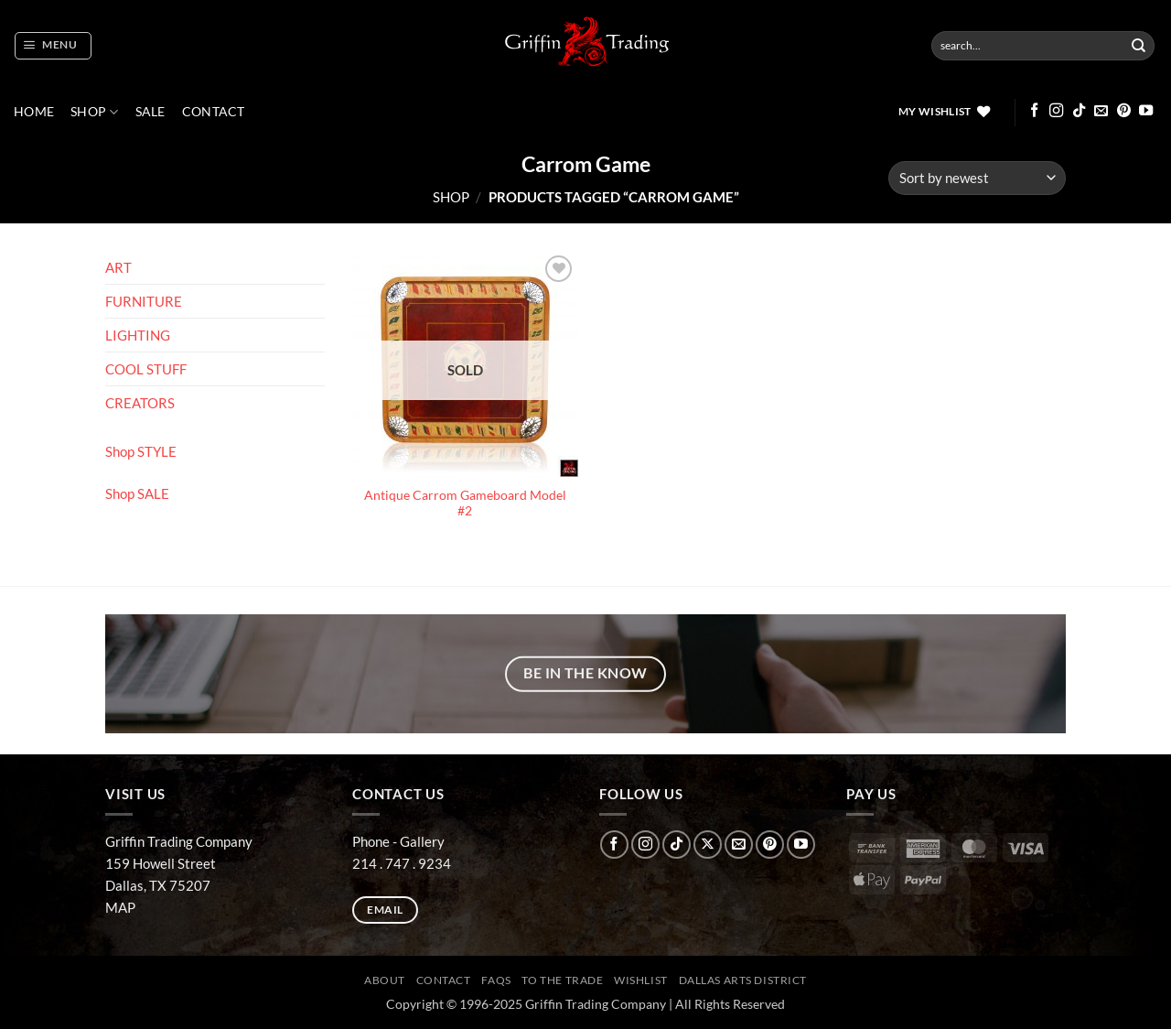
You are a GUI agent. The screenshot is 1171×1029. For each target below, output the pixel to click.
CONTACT (213, 111)
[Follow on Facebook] (1034, 111)
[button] (53, 46)
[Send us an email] (1101, 111)
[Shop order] (977, 178)
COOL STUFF (146, 369)
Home (34, 111)
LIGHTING (137, 335)
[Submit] (1139, 45)
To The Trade (562, 980)
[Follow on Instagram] (1056, 111)
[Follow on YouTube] (1146, 111)
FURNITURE (143, 301)
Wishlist (641, 980)
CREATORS (140, 403)
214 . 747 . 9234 (401, 863)
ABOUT (384, 980)
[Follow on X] (707, 844)
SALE (150, 111)
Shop (94, 112)
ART (118, 267)
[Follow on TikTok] (1079, 111)
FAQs (495, 980)
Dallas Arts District (743, 980)
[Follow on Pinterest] (1124, 111)
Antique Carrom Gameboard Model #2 (465, 503)
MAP (120, 907)
